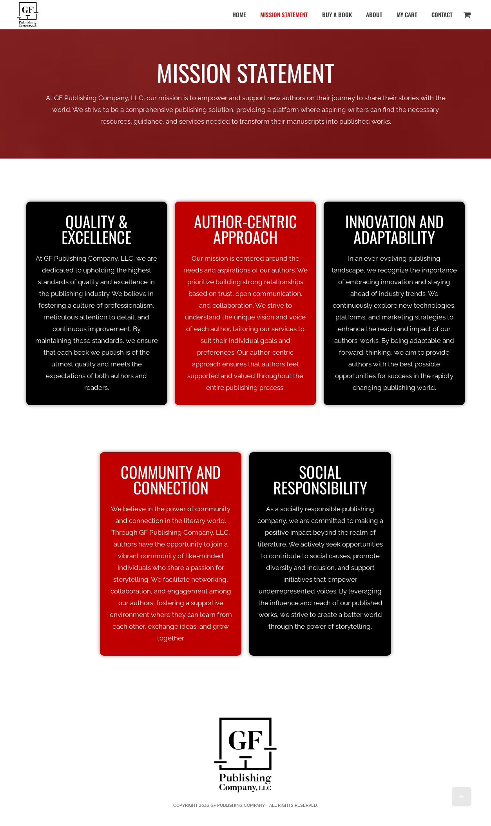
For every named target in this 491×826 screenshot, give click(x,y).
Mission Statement (284, 14)
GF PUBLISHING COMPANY (237, 805)
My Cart (407, 14)
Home (239, 14)
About (374, 14)
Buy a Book (337, 14)
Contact (442, 14)
